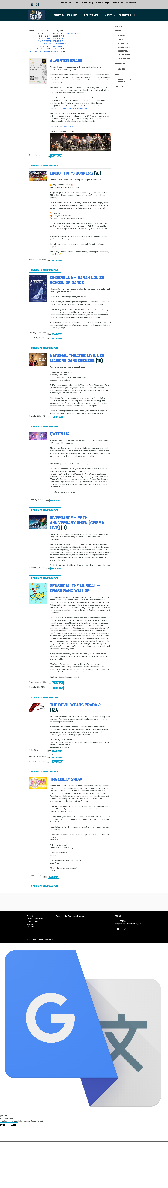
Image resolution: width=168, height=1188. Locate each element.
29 (38, 46)
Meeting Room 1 (123, 43)
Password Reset (118, 3)
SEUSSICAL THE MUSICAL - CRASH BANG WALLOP (75, 588)
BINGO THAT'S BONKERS (71, 173)
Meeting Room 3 (124, 51)
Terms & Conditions (35, 919)
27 (48, 43)
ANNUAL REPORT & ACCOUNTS (124, 80)
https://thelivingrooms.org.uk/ (62, 126)
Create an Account (132, 3)
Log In (107, 3)
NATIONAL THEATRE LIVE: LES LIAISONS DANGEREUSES (77, 358)
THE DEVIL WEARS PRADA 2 (75, 704)
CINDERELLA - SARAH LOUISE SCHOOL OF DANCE (77, 280)
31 (62, 46)
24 (42, 43)
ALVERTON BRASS (66, 60)
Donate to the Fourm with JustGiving (70, 916)
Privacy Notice (32, 921)
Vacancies (121, 69)
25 (44, 43)
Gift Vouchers (74, 3)
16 (40, 41)
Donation (63, 3)
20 (48, 41)
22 (38, 43)
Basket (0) (99, 3)
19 (46, 41)
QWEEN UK (59, 433)
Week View (50, 51)
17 (42, 41)
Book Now (56, 156)
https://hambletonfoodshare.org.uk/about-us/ (68, 108)
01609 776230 (120, 921)
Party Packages (124, 59)
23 (40, 43)
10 (42, 38)
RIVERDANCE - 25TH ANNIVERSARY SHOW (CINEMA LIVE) (77, 522)
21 (50, 41)
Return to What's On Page (44, 165)
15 (38, 41)
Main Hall (121, 35)
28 (50, 43)
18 (44, 41)
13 (48, 38)
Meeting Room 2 (124, 47)
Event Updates (32, 916)
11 (44, 38)
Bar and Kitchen (124, 55)
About (108, 15)
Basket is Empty (87, 3)
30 (40, 46)
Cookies (30, 924)
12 (46, 38)
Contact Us (125, 15)
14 (50, 38)
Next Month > (72, 33)
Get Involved (91, 15)
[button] (32, 4)
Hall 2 (120, 39)
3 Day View (42, 51)
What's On (59, 15)
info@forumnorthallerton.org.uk (128, 923)
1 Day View (33, 51)
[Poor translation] (13, 1124)
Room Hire (72, 15)
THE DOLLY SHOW (66, 779)
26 (46, 43)
